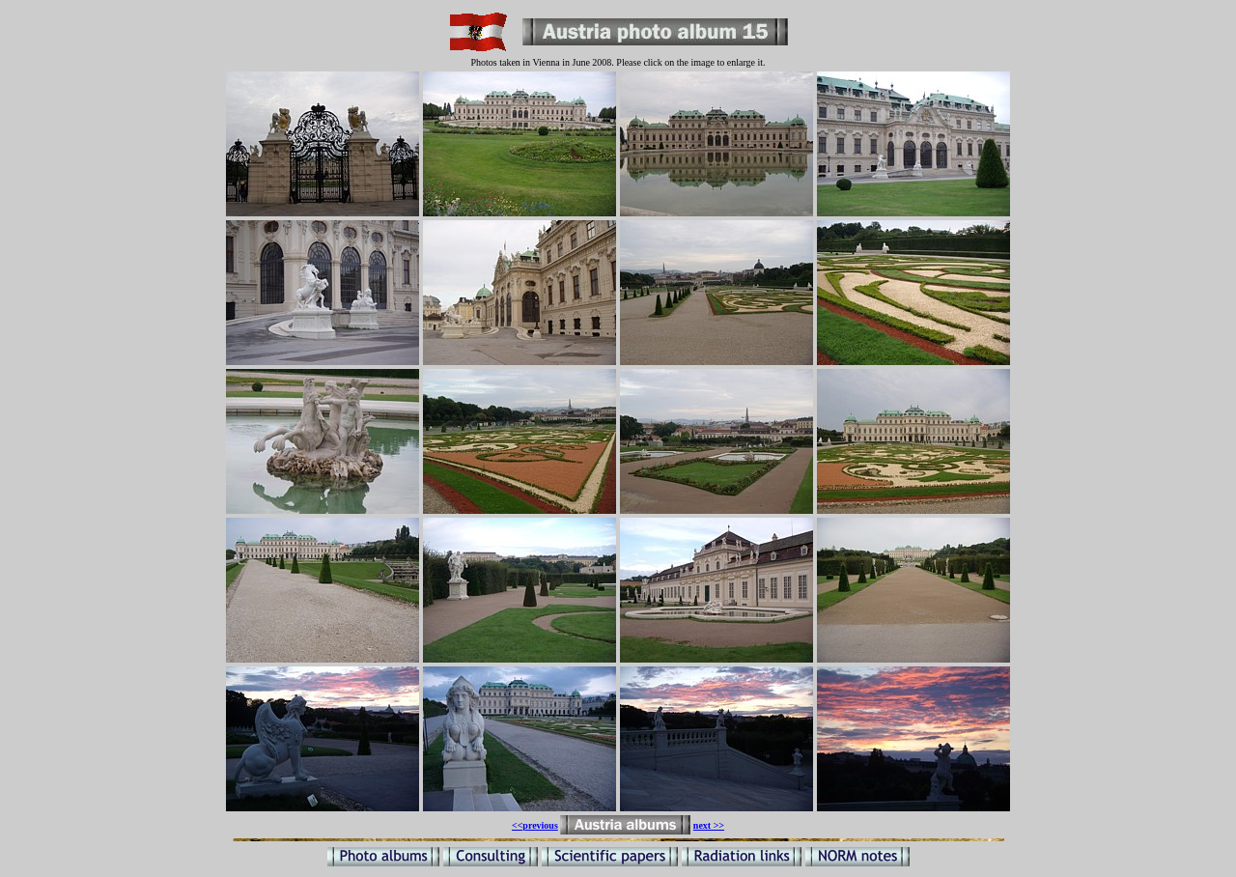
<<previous (535, 825)
